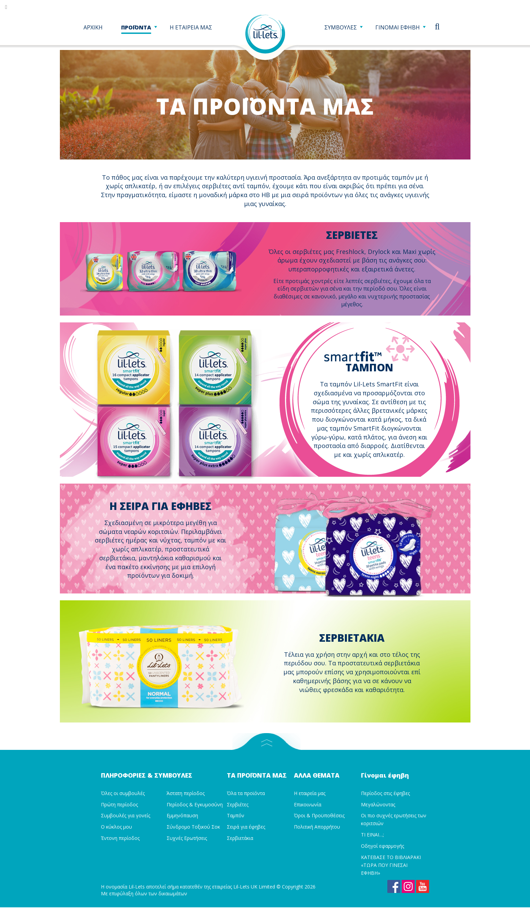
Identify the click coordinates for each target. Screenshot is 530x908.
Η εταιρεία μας (309, 791)
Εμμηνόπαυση (182, 814)
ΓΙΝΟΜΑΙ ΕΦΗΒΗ (400, 28)
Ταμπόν (235, 814)
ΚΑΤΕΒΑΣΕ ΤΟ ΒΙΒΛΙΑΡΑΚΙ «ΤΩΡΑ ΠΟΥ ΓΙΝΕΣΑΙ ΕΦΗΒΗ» (391, 863)
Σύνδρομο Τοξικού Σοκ (193, 825)
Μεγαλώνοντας (378, 803)
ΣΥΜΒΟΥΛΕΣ (343, 28)
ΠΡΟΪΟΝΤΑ (138, 28)
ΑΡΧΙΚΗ (93, 29)
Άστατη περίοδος (186, 791)
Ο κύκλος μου (116, 825)
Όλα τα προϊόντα (246, 791)
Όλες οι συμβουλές (123, 791)
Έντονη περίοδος (120, 836)
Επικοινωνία (307, 803)
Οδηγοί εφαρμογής (382, 844)
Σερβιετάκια (240, 836)
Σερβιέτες (237, 803)
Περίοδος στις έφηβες (385, 791)
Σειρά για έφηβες (246, 825)
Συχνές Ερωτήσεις (187, 836)
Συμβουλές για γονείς (125, 814)
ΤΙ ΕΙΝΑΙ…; (372, 833)
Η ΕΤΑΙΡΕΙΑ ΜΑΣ (191, 29)
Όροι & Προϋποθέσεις (319, 814)
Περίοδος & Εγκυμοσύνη (195, 803)
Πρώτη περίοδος (119, 803)
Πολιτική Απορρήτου (317, 825)
